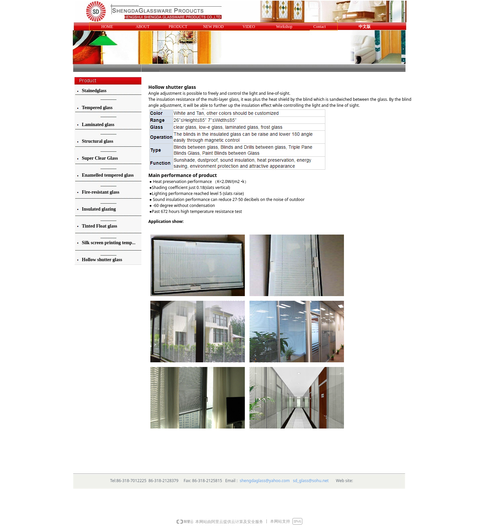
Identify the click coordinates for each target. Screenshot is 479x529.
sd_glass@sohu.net (311, 480)
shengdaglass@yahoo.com (265, 480)
